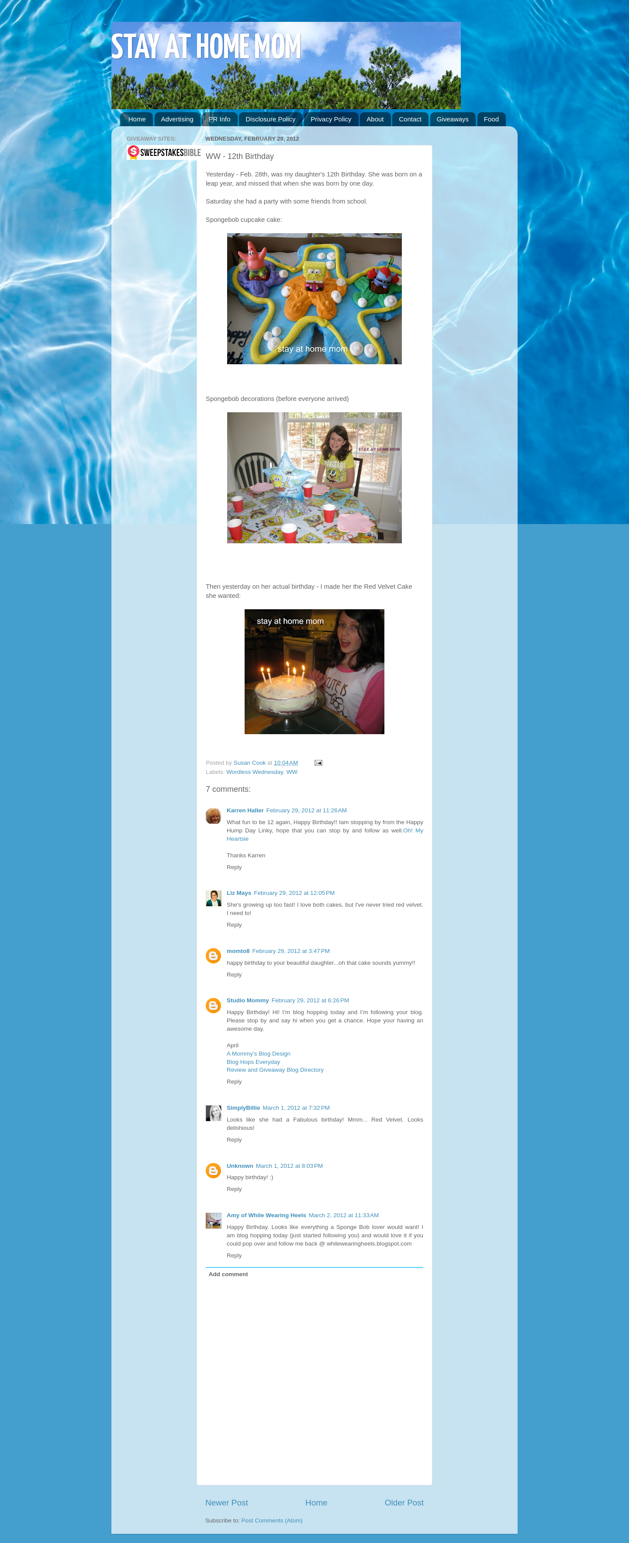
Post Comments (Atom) (272, 1520)
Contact (410, 119)
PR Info (219, 119)
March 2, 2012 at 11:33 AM (344, 1215)
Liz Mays (239, 893)
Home (137, 119)
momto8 (238, 951)
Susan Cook (250, 762)
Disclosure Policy (270, 119)
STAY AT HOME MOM (206, 48)
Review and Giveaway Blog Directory (275, 1070)
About (375, 119)
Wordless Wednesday (254, 772)
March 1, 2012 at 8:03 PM (289, 1166)
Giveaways (453, 119)
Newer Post (226, 1502)
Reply (234, 867)
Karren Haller (245, 810)
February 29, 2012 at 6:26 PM (310, 1000)
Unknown (240, 1166)
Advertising (177, 119)
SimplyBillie (243, 1108)
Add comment (228, 1274)
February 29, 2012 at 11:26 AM (306, 810)
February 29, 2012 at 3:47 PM (291, 951)
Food (491, 119)
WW (292, 772)
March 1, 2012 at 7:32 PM (296, 1108)
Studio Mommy (248, 1000)
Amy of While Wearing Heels (266, 1215)
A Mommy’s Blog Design (258, 1053)
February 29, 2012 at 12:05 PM (294, 893)
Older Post (404, 1502)
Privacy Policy (331, 119)
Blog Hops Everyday (253, 1062)
